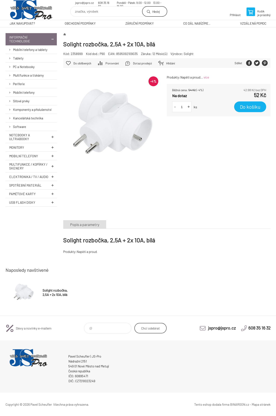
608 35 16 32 (103, 3)
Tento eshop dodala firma (211, 404)
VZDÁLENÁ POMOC (253, 23)
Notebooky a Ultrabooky (33, 137)
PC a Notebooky (24, 67)
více (206, 77)
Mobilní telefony (24, 92)
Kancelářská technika (28, 118)
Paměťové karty (33, 194)
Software (19, 127)
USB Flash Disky (33, 202)
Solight (189, 54)
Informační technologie (33, 39)
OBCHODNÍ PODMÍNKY (80, 23)
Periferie (19, 84)
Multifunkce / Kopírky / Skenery (33, 166)
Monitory (33, 147)
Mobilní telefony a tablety (30, 50)
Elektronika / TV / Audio (33, 176)
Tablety (18, 58)
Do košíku (250, 107)
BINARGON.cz (239, 404)
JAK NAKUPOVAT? (22, 23)
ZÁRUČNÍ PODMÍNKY (139, 23)
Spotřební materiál (33, 185)
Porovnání (112, 63)
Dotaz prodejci (142, 63)
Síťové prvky (21, 101)
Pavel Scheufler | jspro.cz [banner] (31, 10)
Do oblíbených (82, 63)
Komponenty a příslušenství (32, 109)
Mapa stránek (261, 404)
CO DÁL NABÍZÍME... (196, 23)
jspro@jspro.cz (84, 2)
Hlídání (170, 63)
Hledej (156, 11)
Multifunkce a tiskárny (28, 75)
